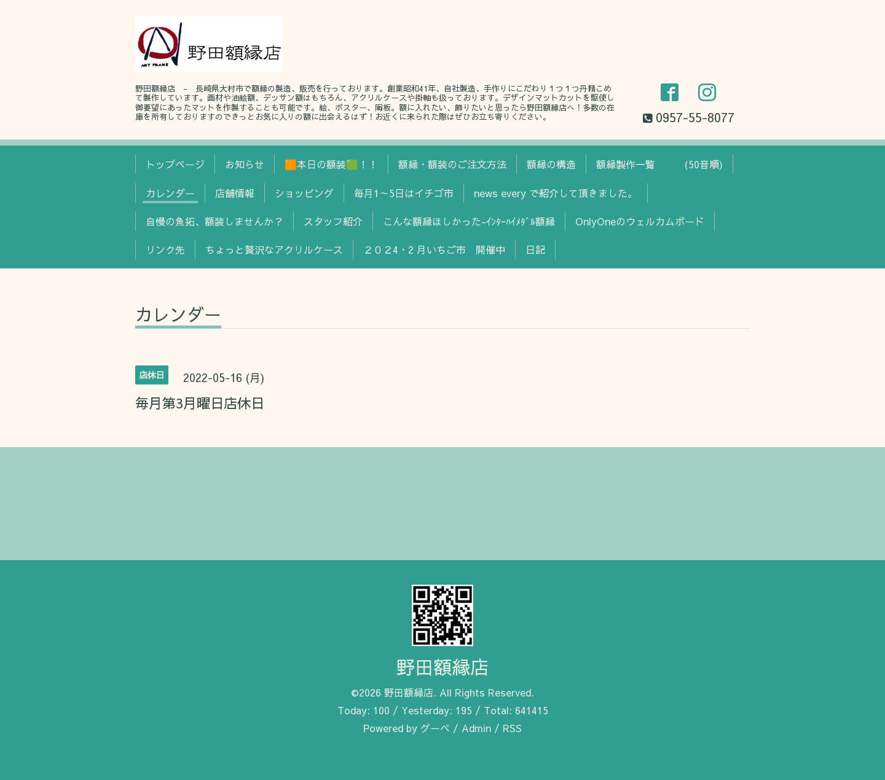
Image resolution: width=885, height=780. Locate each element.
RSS (512, 728)
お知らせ (244, 164)
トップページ (175, 164)
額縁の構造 (551, 164)
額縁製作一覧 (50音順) (659, 164)
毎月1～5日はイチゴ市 (404, 193)
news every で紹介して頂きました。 (555, 193)
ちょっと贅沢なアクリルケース (274, 249)
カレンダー (170, 193)
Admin (476, 728)
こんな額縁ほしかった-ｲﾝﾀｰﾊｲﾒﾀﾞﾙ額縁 (469, 221)
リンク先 (165, 249)
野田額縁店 (442, 666)
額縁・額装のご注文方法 (452, 164)
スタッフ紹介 (333, 221)
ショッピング (304, 193)
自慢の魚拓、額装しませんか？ (214, 221)
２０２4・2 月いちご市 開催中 (434, 249)
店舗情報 (234, 193)
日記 (535, 249)
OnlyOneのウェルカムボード (639, 221)
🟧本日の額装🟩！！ (331, 164)
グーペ (435, 728)
